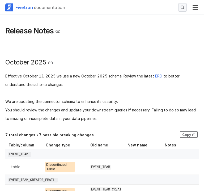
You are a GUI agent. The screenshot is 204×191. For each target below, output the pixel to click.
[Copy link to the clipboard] (58, 31)
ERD (158, 76)
